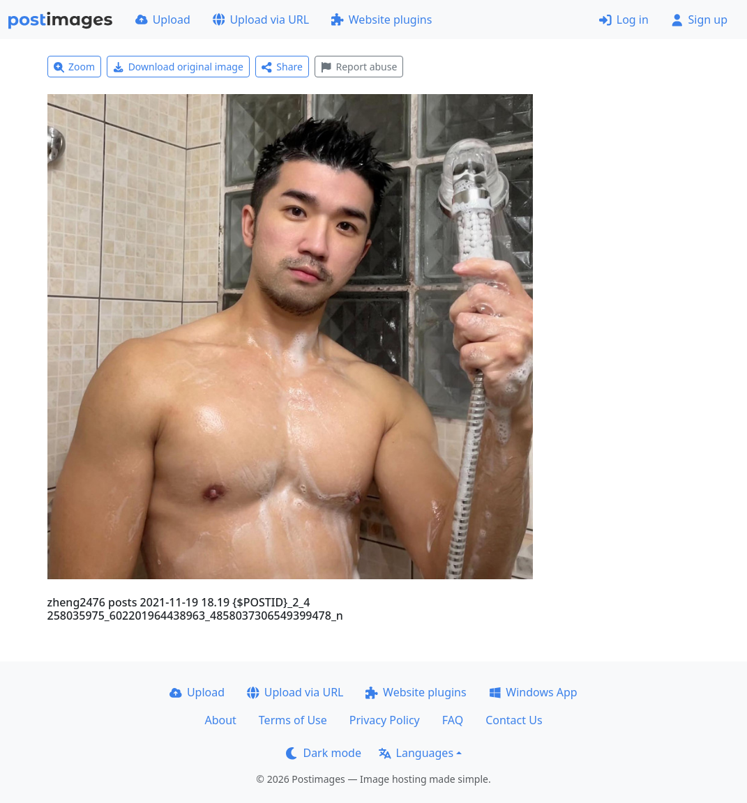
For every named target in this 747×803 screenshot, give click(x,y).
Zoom (75, 66)
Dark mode (323, 752)
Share (282, 66)
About (220, 720)
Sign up (699, 19)
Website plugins (381, 19)
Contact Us (513, 720)
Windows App (533, 692)
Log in (624, 19)
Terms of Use (293, 720)
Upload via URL (261, 19)
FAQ (452, 720)
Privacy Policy (384, 720)
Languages (416, 752)
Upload (162, 19)
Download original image (178, 66)
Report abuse (359, 66)
